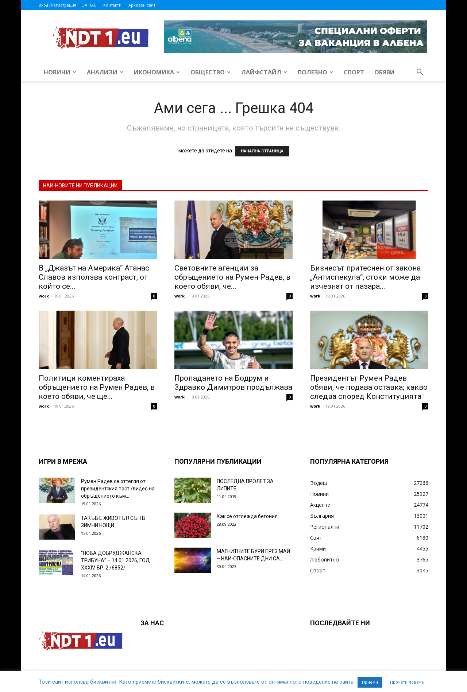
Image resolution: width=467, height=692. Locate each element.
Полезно (315, 72)
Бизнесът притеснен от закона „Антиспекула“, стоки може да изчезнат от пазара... (365, 277)
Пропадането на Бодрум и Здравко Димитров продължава (233, 383)
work (44, 296)
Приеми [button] (370, 682)
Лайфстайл (264, 72)
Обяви (384, 72)
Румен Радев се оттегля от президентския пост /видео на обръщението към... (118, 488)
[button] (419, 72)
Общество (210, 72)
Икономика (157, 72)
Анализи (105, 72)
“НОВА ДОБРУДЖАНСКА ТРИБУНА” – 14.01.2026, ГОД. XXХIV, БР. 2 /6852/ (116, 560)
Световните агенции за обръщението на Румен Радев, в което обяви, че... (232, 277)
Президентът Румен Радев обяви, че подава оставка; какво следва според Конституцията (369, 387)
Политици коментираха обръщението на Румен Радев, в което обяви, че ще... (97, 387)
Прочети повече (407, 682)
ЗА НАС (89, 5)
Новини (60, 72)
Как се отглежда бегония (247, 516)
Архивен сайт (141, 5)
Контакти (112, 5)
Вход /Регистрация (57, 5)
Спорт (354, 72)
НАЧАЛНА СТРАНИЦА (262, 151)
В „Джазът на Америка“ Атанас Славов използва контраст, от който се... (94, 277)
